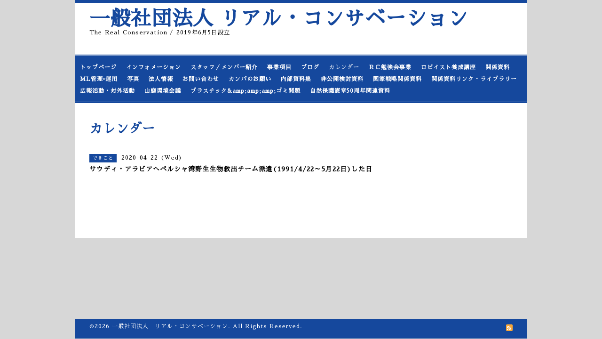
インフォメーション (153, 67)
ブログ (310, 67)
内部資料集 (296, 79)
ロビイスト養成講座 (448, 67)
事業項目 (279, 67)
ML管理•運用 (99, 79)
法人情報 (161, 79)
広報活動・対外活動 (107, 91)
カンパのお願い (250, 79)
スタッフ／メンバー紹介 (224, 67)
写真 (133, 79)
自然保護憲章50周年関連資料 (350, 91)
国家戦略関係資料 (397, 79)
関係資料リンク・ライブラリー (474, 79)
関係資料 (497, 67)
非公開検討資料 (342, 79)
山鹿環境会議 (162, 91)
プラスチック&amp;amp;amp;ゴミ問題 (245, 91)
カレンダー (344, 67)
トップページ (98, 67)
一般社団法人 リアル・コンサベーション (278, 18)
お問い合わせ (200, 79)
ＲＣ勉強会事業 (390, 67)
